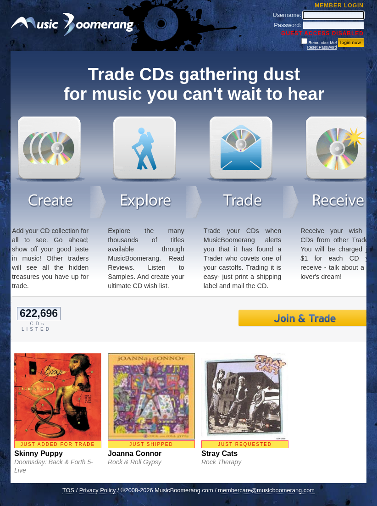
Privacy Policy (97, 490)
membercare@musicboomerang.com (266, 490)
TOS (68, 490)
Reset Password (322, 47)
